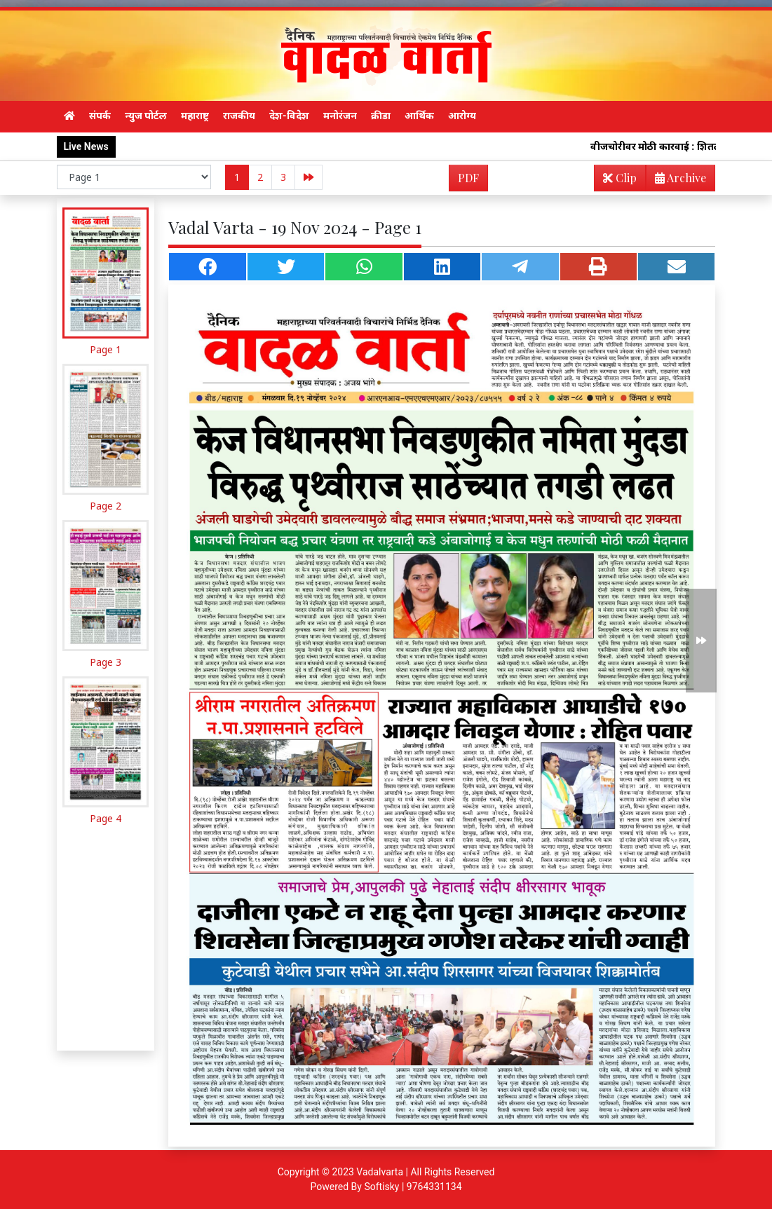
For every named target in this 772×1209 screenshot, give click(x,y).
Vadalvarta (379, 1171)
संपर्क (100, 115)
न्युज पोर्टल (146, 115)
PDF (468, 177)
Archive (676, 180)
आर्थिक (419, 115)
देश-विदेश (289, 115)
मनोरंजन (340, 115)
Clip (620, 177)
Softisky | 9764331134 (412, 1186)
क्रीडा (381, 115)
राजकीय (239, 115)
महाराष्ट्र (195, 115)
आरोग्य (462, 115)
